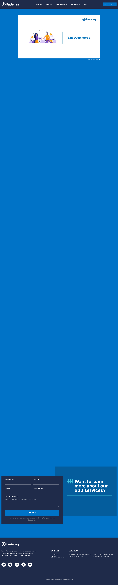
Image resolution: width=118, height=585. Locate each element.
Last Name (37, 480)
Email (7, 488)
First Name (9, 480)
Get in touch (109, 4)
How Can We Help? (11, 497)
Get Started (32, 513)
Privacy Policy (42, 518)
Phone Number (38, 488)
